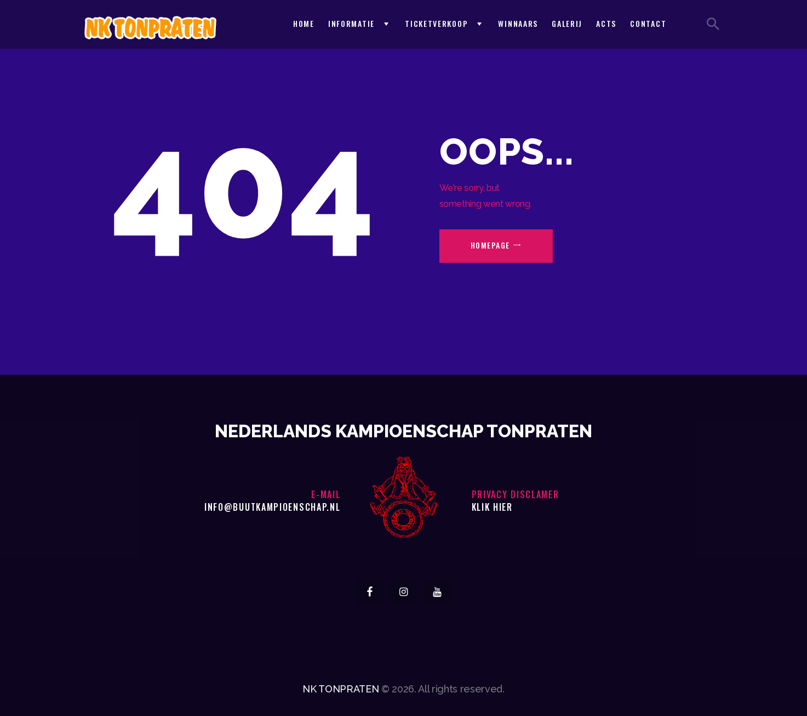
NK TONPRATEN (340, 689)
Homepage (490, 245)
